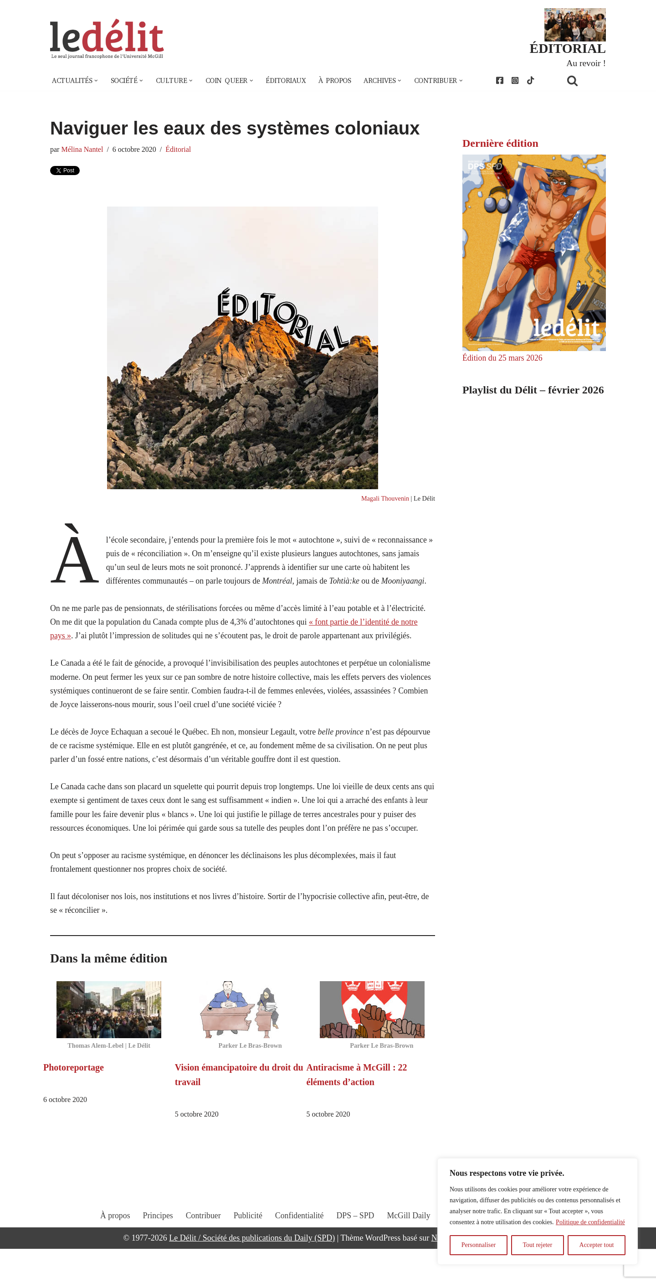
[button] (97, 81)
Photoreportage (73, 1101)
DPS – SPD (355, 1257)
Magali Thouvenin (384, 499)
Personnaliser (478, 1245)
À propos (341, 81)
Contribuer (202, 1257)
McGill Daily (410, 1257)
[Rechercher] (584, 81)
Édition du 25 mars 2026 (502, 358)
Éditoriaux (291, 81)
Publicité (247, 1257)
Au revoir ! (586, 63)
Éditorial (180, 150)
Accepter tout (596, 1245)
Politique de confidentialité (590, 1222)
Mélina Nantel (83, 150)
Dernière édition (500, 144)
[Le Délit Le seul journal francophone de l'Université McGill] (107, 39)
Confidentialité (299, 1257)
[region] (537, 1211)
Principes (156, 1257)
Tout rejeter (537, 1245)
